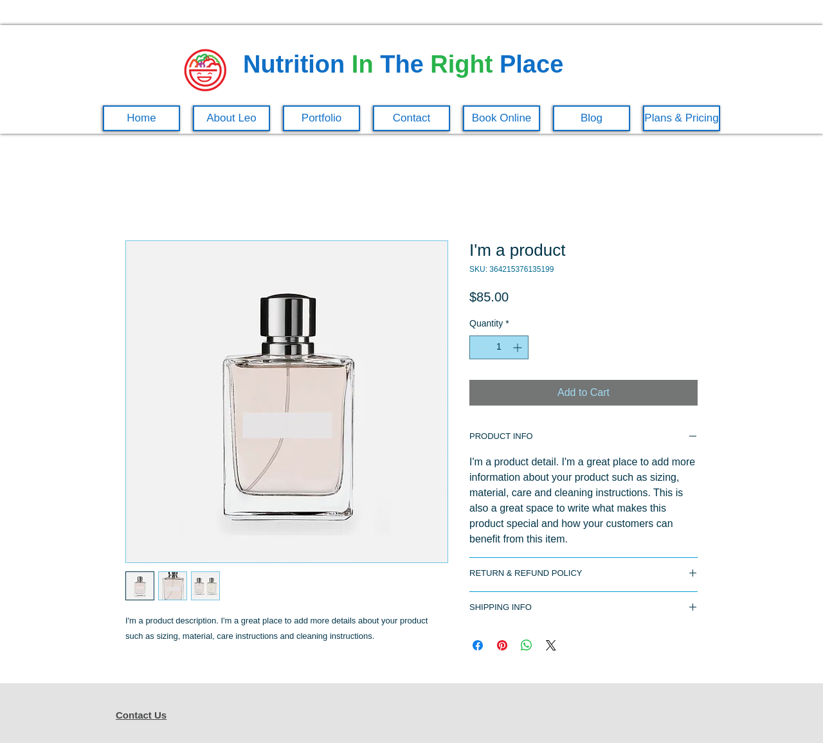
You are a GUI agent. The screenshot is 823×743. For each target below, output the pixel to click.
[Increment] (519, 347)
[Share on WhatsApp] (526, 645)
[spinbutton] (499, 347)
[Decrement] (479, 347)
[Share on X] (551, 645)
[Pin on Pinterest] (502, 645)
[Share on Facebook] (477, 645)
